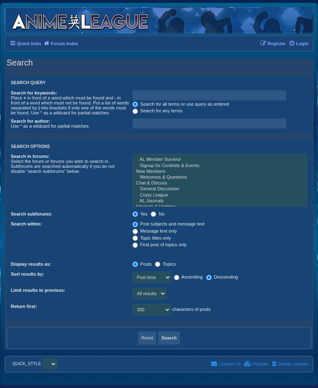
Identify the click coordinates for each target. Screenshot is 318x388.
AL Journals (219, 201)
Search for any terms (157, 110)
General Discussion (219, 189)
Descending (222, 276)
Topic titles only (151, 237)
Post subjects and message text (168, 223)
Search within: (26, 223)
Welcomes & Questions (219, 177)
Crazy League (219, 195)
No (157, 213)
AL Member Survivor (219, 159)
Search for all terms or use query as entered (180, 104)
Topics (165, 264)
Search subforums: (31, 213)
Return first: (24, 306)
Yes (140, 213)
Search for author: (30, 121)
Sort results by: (27, 274)
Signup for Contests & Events (219, 166)
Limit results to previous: (38, 290)
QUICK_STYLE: (34, 363)
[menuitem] (298, 43)
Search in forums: (30, 156)
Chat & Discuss (219, 183)
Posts (142, 264)
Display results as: (31, 264)
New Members (219, 172)
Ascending (188, 276)
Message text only (154, 230)
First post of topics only (159, 244)
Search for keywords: (34, 92)
